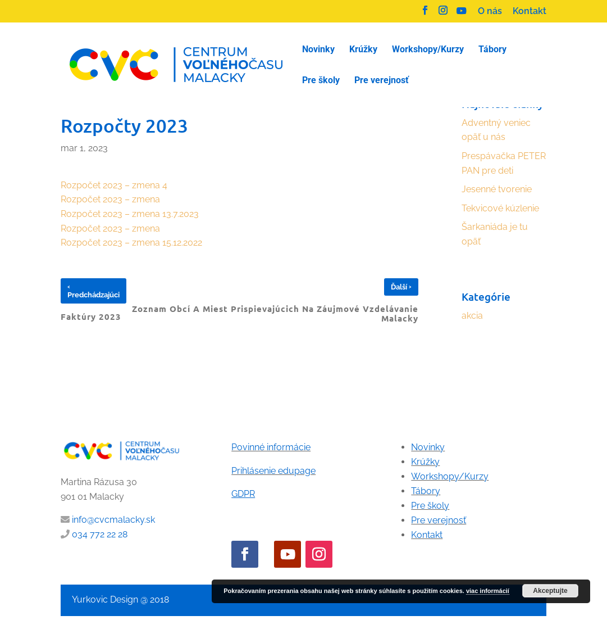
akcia (472, 315)
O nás (490, 11)
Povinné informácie (271, 447)
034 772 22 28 (99, 534)
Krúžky (425, 461)
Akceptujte (550, 591)
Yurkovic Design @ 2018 (120, 599)
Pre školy (430, 505)
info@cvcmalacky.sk (113, 519)
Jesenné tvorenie (497, 189)
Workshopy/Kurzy (450, 476)
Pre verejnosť (438, 520)
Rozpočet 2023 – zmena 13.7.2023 (131, 214)
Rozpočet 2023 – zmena (110, 199)
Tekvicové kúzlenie (500, 208)
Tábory (425, 491)
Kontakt (529, 11)
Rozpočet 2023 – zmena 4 (114, 185)
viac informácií (487, 590)
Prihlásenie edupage (273, 470)
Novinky (428, 447)
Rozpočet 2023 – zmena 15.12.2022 (131, 242)
